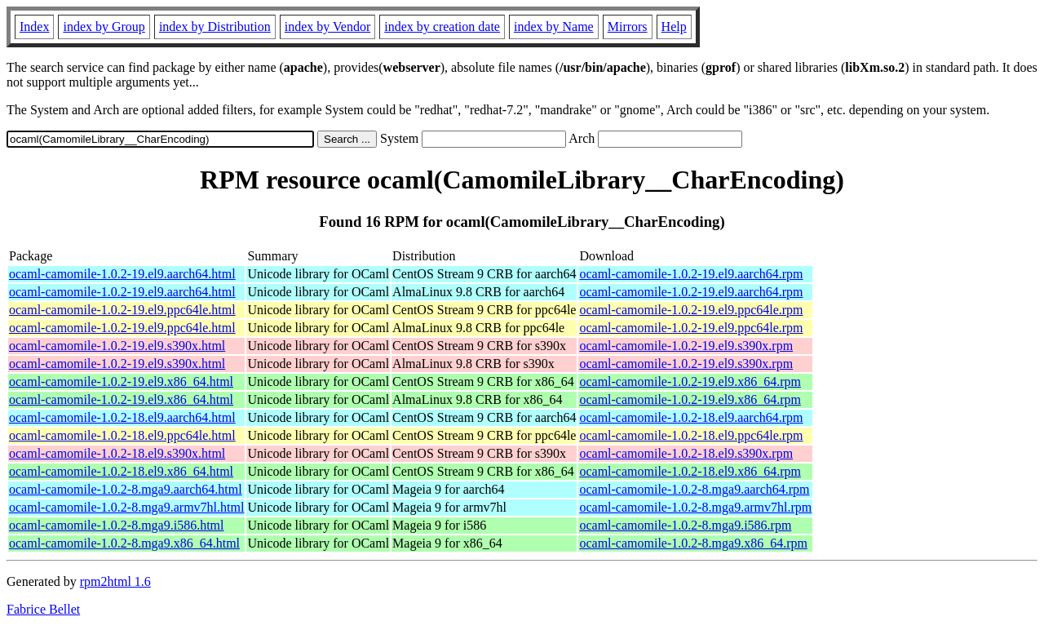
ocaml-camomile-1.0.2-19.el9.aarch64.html (122, 274)
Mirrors (628, 26)
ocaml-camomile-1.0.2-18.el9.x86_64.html (121, 471)
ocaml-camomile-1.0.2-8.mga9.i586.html (116, 525)
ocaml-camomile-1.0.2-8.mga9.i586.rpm (685, 525)
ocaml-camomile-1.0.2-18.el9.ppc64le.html (122, 435)
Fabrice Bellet (43, 609)
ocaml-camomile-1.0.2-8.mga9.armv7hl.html (126, 507)
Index (34, 26)
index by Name (554, 26)
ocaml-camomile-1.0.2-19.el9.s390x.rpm (686, 346)
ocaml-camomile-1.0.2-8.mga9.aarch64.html (125, 489)
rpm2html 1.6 (115, 581)
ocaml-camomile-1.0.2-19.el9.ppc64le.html (122, 310)
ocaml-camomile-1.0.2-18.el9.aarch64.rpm (691, 417)
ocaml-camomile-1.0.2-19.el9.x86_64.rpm (689, 381)
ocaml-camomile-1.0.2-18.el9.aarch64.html (122, 417)
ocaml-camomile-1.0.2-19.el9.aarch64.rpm (691, 274)
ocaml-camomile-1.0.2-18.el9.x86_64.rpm (689, 471)
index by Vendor (327, 26)
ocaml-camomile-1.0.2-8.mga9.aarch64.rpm (694, 489)
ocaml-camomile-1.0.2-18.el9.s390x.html (117, 453)
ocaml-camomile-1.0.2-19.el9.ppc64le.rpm (691, 310)
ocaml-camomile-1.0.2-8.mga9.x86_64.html (124, 543)
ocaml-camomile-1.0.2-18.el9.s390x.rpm (686, 453)
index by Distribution (215, 26)
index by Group (103, 26)
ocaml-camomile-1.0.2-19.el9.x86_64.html (121, 381)
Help (674, 26)
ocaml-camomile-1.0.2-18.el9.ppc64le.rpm (691, 435)
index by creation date (442, 26)
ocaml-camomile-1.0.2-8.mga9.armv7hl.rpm (695, 507)
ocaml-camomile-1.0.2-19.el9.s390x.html (117, 346)
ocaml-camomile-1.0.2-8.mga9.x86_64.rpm (693, 543)
